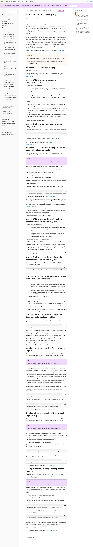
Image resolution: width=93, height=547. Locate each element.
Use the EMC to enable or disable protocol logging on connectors (82, 16)
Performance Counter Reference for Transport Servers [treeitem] (9, 110)
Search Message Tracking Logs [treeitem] (10, 95)
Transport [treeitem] (5, 30)
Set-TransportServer (51, 196)
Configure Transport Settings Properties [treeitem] (9, 54)
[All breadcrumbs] (27, 11)
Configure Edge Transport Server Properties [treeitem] (10, 43)
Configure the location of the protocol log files (83, 24)
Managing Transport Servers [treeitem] (9, 36)
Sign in (90, 1)
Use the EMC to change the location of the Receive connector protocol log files (83, 26)
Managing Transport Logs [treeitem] (10, 88)
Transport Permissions (57, 154)
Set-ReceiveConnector (51, 142)
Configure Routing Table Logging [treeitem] (11, 99)
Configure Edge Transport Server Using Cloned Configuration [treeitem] (10, 46)
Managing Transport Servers (35, 10)
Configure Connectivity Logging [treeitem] (11, 90)
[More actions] (66, 11)
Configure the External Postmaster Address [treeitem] (10, 62)
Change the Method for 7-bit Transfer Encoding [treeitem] (9, 39)
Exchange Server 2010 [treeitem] (6, 14)
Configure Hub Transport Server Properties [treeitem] (10, 50)
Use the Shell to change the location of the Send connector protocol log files (83, 34)
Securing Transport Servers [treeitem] (8, 104)
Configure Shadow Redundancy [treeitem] (10, 59)
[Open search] (87, 2)
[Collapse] (17, 10)
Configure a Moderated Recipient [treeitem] (10, 56)
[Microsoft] (2, 1)
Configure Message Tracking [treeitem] (10, 93)
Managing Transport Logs (46, 10)
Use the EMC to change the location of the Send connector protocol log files (83, 32)
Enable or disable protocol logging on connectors (83, 13)
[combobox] (9, 12)
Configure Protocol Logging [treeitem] (10, 97)
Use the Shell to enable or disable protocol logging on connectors (82, 19)
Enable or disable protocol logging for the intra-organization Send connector (83, 21)
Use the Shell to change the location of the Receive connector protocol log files (83, 29)
